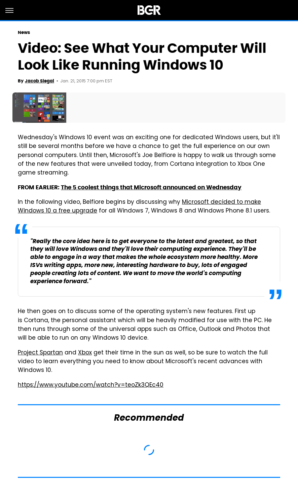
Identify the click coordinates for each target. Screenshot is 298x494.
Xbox (85, 353)
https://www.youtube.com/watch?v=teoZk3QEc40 (90, 385)
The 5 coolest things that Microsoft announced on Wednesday (151, 187)
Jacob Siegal (39, 81)
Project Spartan (40, 353)
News (24, 32)
